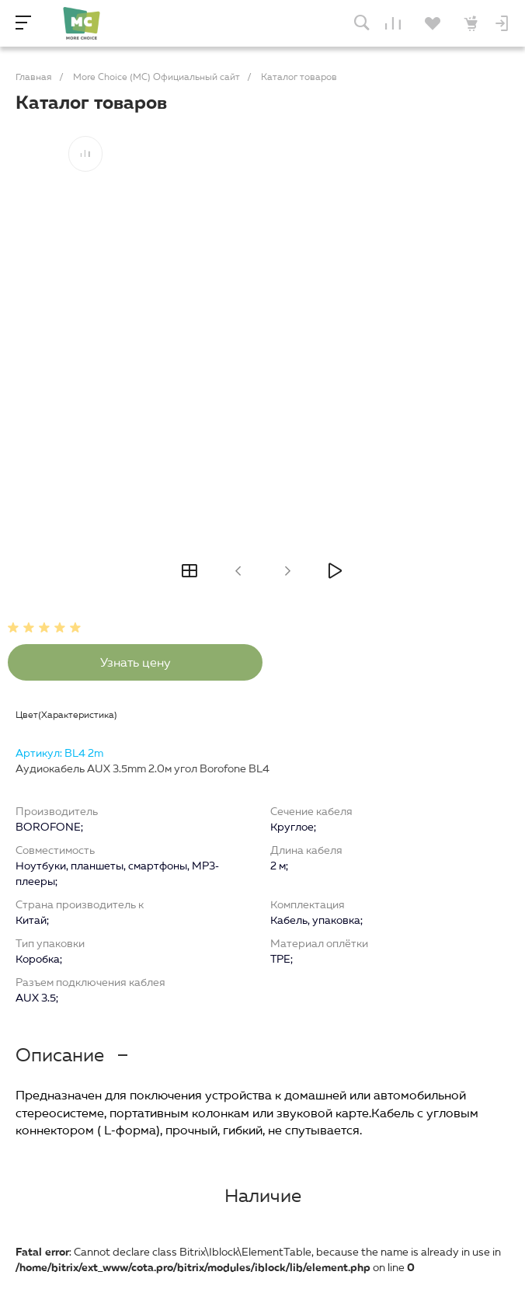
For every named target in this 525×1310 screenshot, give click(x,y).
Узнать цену (135, 662)
